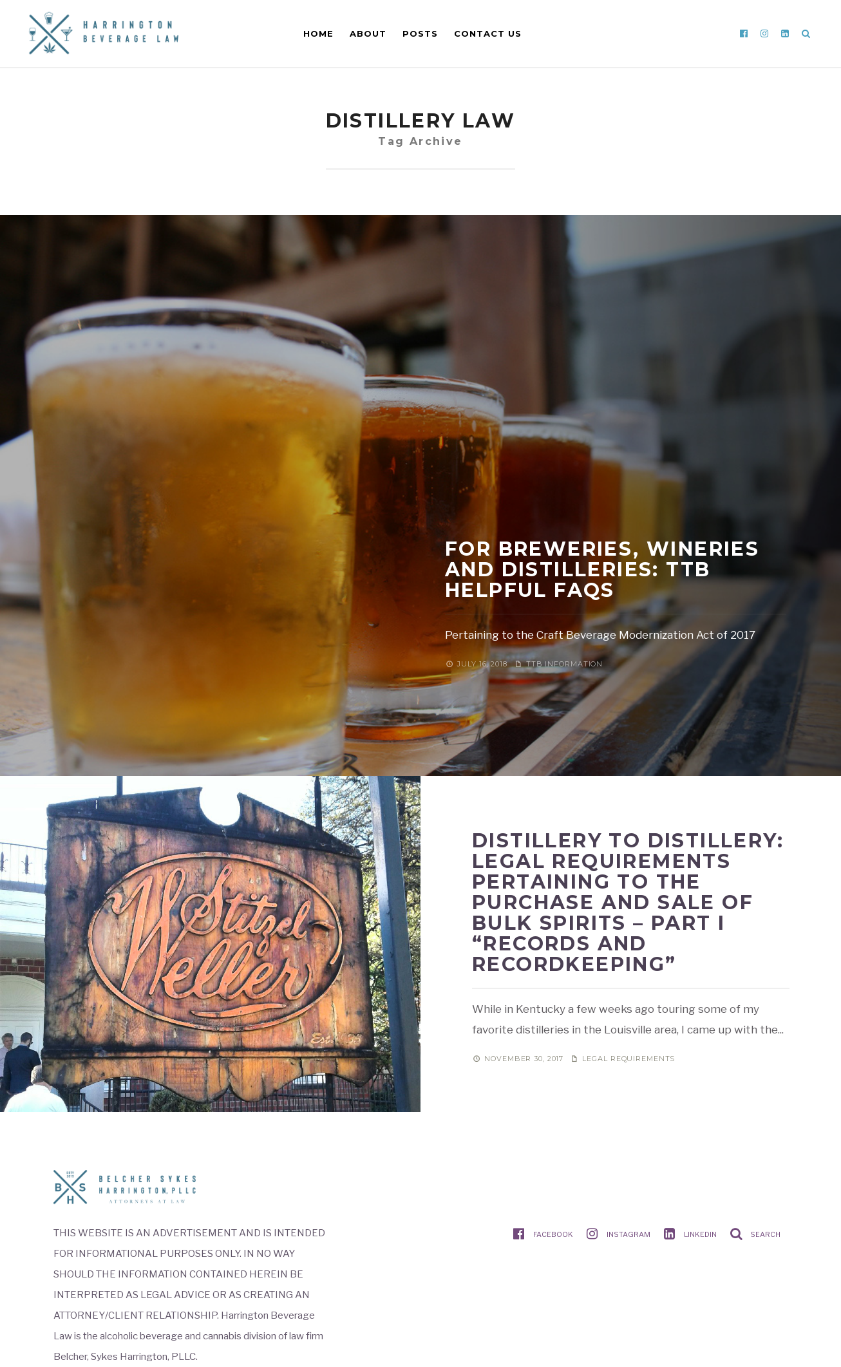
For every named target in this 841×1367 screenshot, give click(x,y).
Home (318, 33)
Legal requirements (628, 1058)
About (368, 33)
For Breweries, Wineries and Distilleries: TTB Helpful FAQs (602, 569)
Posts (420, 33)
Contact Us (488, 33)
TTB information (564, 663)
